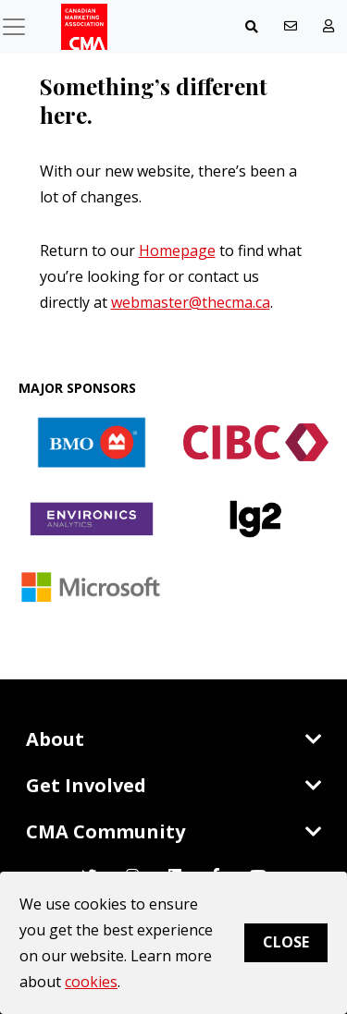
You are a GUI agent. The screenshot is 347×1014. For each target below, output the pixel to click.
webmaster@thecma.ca (190, 302)
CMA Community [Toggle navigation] (174, 831)
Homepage (177, 250)
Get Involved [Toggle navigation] (174, 785)
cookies (91, 981)
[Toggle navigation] (251, 26)
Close (286, 942)
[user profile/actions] (328, 26)
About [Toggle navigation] (174, 739)
